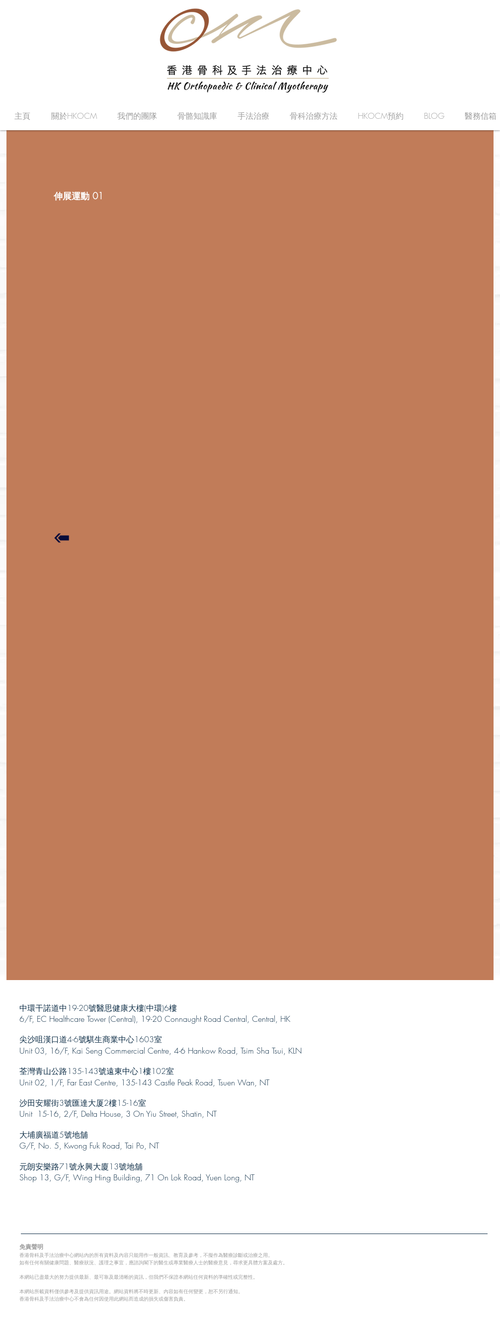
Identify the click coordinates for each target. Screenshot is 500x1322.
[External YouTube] (255, 366)
